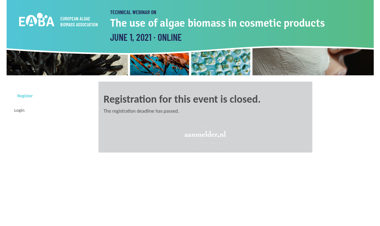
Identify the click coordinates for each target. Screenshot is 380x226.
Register (25, 96)
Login (19, 110)
